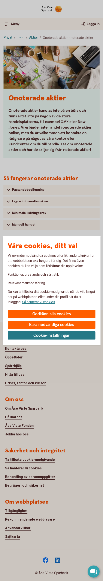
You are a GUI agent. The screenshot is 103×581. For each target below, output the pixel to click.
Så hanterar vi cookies (38, 302)
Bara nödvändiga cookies (51, 324)
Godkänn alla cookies (51, 314)
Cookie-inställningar (51, 335)
